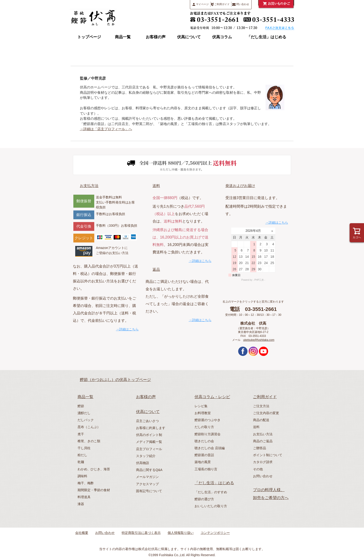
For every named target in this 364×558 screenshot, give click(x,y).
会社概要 (81, 533)
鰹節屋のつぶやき (208, 420)
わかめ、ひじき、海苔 (94, 469)
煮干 (81, 434)
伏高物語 (142, 463)
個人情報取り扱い (181, 533)
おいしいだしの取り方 (211, 506)
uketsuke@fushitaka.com (258, 340)
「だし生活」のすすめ (211, 492)
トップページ (89, 37)
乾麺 (81, 462)
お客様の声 (156, 37)
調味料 (82, 476)
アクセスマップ (147, 484)
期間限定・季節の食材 (94, 490)
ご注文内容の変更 (266, 413)
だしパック (86, 420)
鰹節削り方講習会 (208, 434)
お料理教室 (203, 413)
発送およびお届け (240, 186)
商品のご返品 (263, 441)
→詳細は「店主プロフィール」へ (106, 129)
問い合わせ (240, 4)
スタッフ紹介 (146, 456)
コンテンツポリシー (215, 533)
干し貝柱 (84, 448)
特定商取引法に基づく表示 (141, 533)
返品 (156, 269)
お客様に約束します (150, 428)
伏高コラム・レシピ (212, 397)
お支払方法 (89, 186)
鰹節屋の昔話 (204, 455)
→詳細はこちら (127, 329)
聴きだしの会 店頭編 (210, 448)
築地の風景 (203, 462)
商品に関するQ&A (149, 470)
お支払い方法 (263, 434)
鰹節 (81, 406)
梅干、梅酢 (86, 483)
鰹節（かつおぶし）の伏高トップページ (115, 379)
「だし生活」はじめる (266, 37)
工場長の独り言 (206, 469)
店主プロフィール (149, 449)
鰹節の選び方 (204, 499)
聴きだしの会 (204, 441)
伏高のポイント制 (149, 435)
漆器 (81, 504)
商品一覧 (123, 37)
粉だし (82, 455)
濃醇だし (84, 413)
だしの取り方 (204, 427)
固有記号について (149, 491)
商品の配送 (261, 420)
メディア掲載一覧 (149, 442)
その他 (258, 469)
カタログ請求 (263, 462)
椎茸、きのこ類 (89, 441)
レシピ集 (201, 406)
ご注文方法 (261, 406)
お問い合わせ (263, 476)
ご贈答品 (259, 448)
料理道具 (84, 497)
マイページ (200, 4)
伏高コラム (222, 37)
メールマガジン (147, 477)
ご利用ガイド (220, 4)
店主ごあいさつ (147, 421)
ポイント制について (267, 455)
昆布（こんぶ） (89, 427)
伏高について (189, 37)
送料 (156, 186)
